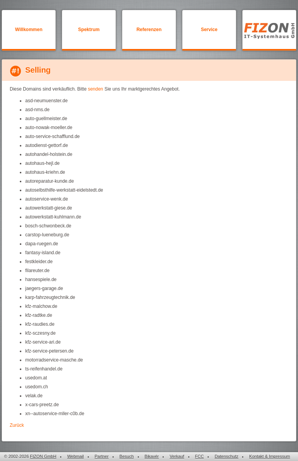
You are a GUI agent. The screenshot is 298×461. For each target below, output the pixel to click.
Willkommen (29, 29)
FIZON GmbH (43, 456)
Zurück (17, 425)
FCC (199, 456)
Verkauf (177, 456)
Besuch (127, 456)
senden (95, 89)
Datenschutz (226, 456)
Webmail (75, 456)
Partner (102, 456)
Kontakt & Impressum (269, 456)
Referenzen (149, 29)
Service (209, 29)
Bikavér (152, 456)
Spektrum (88, 29)
